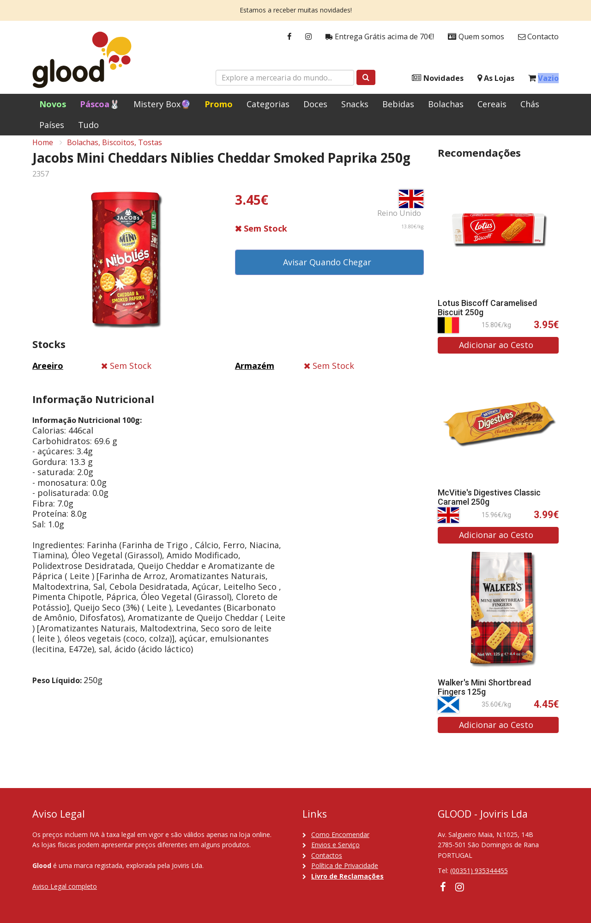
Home (42, 151)
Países (51, 124)
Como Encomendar (340, 834)
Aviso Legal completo (64, 886)
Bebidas (398, 104)
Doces (315, 104)
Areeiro (47, 373)
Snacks (354, 104)
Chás (529, 104)
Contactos (326, 855)
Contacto (538, 36)
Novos (52, 104)
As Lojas (495, 78)
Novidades (438, 78)
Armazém (254, 373)
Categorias (268, 104)
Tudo (88, 124)
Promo (219, 104)
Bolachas (446, 104)
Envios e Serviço (335, 844)
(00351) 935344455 (479, 870)
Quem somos (476, 36)
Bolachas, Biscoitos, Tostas (114, 151)
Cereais (492, 104)
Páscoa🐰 (100, 104)
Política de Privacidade (344, 865)
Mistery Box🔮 (162, 104)
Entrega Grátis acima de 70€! (380, 36)
